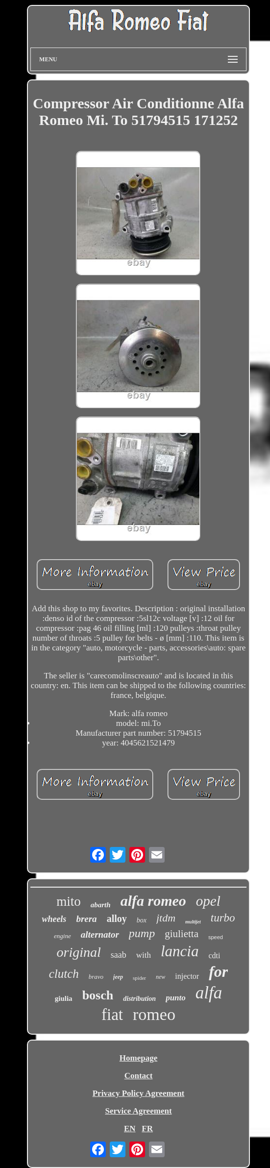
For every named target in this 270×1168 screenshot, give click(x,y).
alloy (117, 918)
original (79, 952)
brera (86, 919)
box (142, 920)
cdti (214, 955)
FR (147, 1128)
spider (139, 978)
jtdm (165, 918)
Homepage (138, 1058)
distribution (139, 998)
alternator (100, 934)
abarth (101, 905)
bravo (96, 976)
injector (187, 976)
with (143, 955)
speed (215, 937)
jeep (118, 976)
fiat (112, 1014)
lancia (180, 951)
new (160, 976)
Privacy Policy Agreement (139, 1093)
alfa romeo (153, 901)
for (218, 971)
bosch (98, 995)
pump (142, 933)
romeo (154, 1014)
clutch (64, 973)
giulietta (181, 934)
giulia (64, 998)
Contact (138, 1075)
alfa (209, 992)
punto (176, 997)
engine (62, 936)
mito (68, 901)
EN (130, 1128)
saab (118, 955)
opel (208, 901)
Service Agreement (138, 1111)
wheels (54, 919)
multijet (193, 921)
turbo (223, 918)
